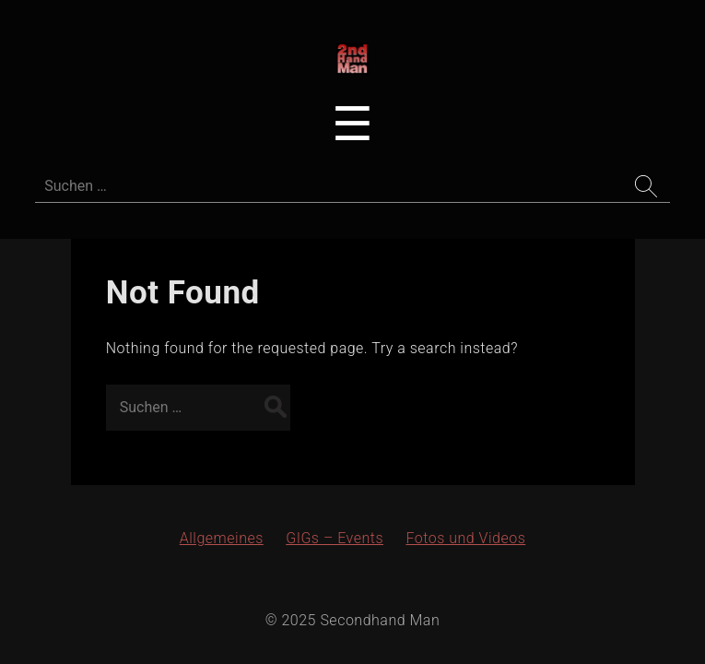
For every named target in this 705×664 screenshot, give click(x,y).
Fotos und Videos (465, 538)
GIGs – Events (334, 538)
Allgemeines (222, 538)
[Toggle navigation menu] (352, 124)
